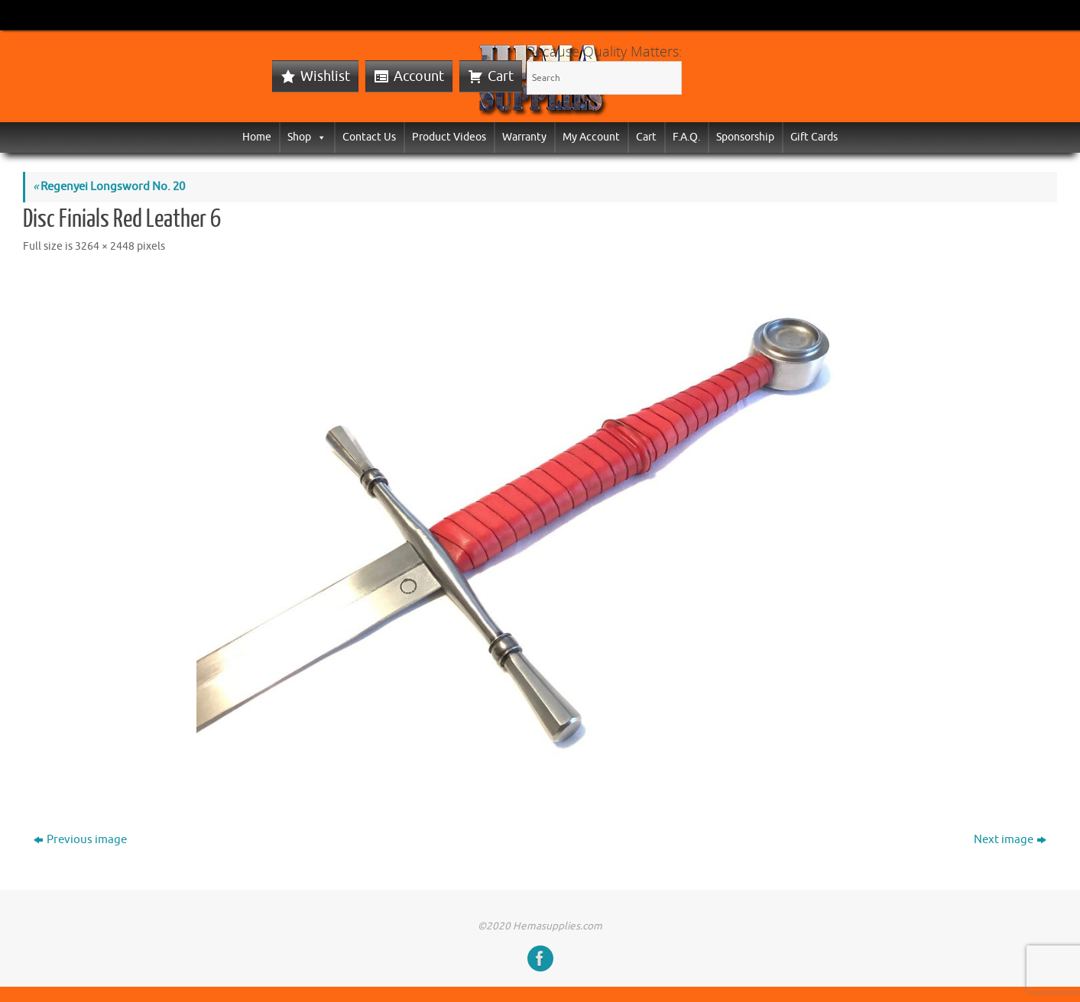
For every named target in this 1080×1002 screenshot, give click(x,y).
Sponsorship (745, 137)
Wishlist (325, 76)
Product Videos (449, 137)
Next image (1010, 839)
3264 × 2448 (105, 246)
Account (419, 76)
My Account (591, 137)
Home (256, 137)
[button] (318, 137)
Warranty (524, 137)
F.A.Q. (686, 137)
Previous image (80, 839)
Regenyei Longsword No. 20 (109, 186)
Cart (501, 76)
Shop (306, 137)
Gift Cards (814, 137)
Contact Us (369, 137)
